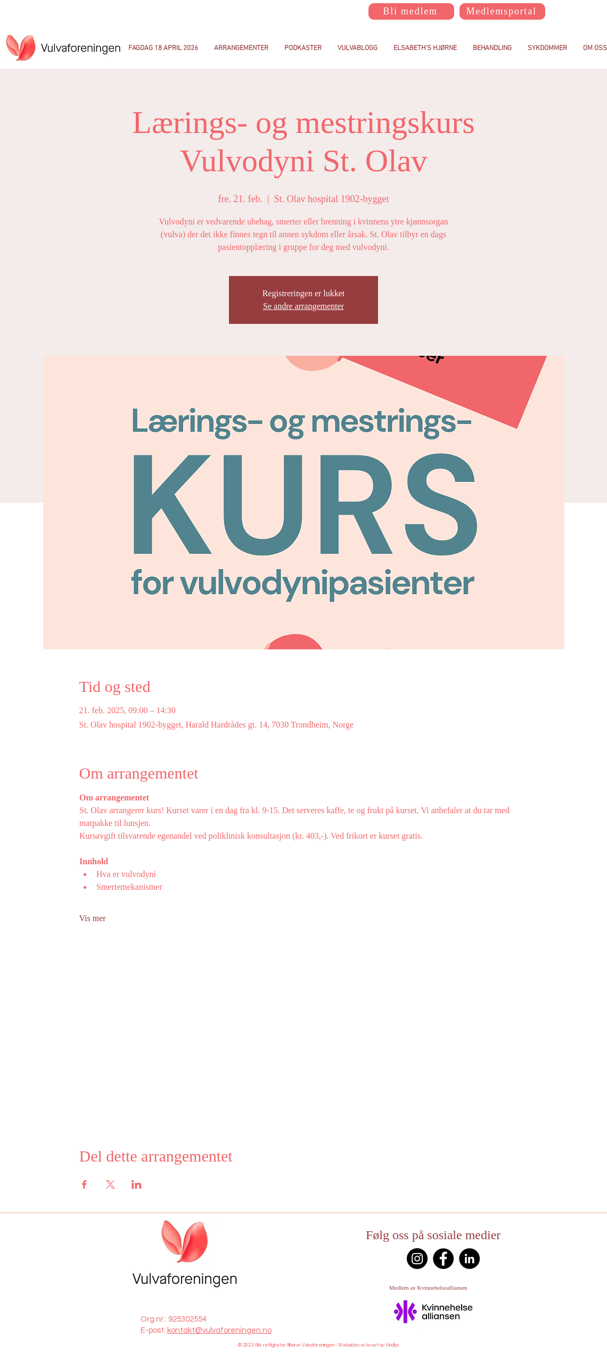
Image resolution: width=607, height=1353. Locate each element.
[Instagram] (417, 1258)
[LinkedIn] (469, 1258)
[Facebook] (443, 1258)
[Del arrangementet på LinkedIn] (137, 1184)
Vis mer (92, 918)
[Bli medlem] (411, 11)
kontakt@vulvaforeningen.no (219, 1330)
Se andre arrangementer (303, 306)
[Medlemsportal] (502, 11)
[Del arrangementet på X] (110, 1184)
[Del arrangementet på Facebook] (84, 1184)
